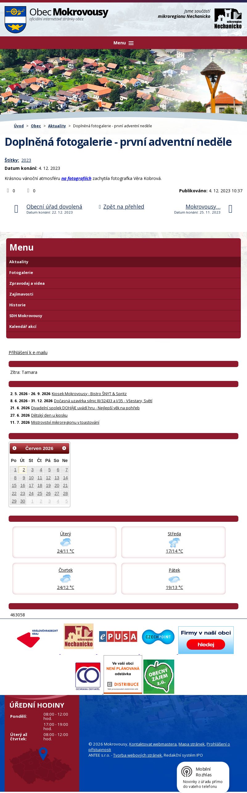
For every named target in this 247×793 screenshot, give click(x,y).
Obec (36, 125)
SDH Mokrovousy (25, 315)
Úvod (19, 125)
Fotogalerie (21, 272)
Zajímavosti (21, 294)
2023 (26, 160)
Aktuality (57, 125)
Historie (17, 305)
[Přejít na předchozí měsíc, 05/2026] (14, 448)
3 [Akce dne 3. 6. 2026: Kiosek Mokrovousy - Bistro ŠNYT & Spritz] (32, 469)
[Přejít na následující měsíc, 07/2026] (64, 448)
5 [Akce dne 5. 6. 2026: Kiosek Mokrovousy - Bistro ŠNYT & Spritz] (49, 469)
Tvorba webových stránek (137, 755)
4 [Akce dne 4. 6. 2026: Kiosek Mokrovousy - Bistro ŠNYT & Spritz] (41, 469)
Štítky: (12, 160)
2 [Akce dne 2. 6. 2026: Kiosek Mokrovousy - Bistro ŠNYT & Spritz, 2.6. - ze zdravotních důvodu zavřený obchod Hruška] (24, 469)
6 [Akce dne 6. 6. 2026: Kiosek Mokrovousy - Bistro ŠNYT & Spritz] (58, 469)
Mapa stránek (192, 744)
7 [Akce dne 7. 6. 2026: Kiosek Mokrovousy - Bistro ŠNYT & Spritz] (66, 469)
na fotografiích (76, 178)
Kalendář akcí (22, 326)
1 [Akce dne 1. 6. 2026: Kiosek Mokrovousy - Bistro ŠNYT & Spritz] (15, 469)
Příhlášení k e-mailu (28, 352)
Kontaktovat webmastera (153, 744)
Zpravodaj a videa (27, 283)
